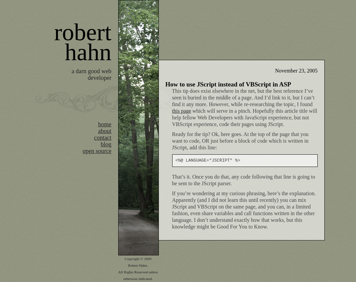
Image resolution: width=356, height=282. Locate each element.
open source (97, 151)
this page (181, 111)
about (105, 131)
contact (103, 137)
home (105, 124)
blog (106, 144)
